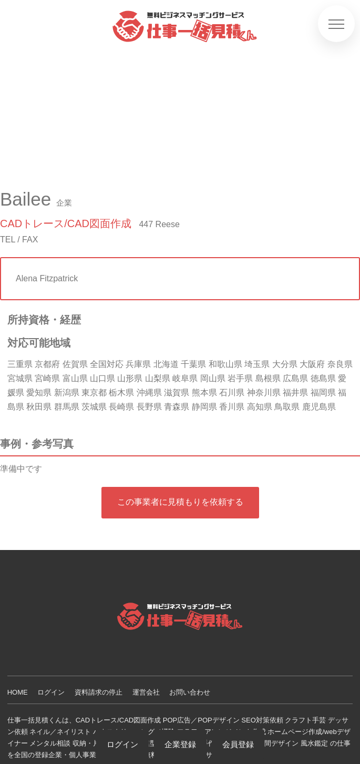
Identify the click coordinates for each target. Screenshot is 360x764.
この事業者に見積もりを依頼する (180, 501)
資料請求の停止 (98, 692)
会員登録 (238, 744)
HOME (17, 692)
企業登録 (180, 744)
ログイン (51, 692)
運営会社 (146, 692)
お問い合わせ (189, 692)
